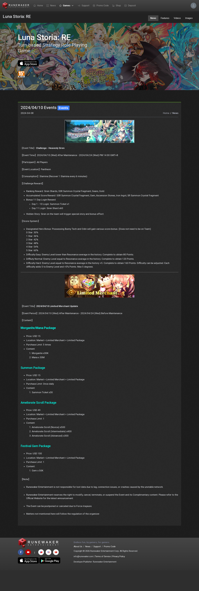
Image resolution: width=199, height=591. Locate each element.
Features (165, 18)
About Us (78, 567)
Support (83, 6)
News (50, 6)
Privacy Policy (118, 577)
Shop (116, 6)
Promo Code (100, 6)
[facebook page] (21, 573)
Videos (177, 18)
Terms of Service (103, 577)
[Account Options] (193, 5)
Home (37, 6)
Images (189, 18)
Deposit (129, 6)
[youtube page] (28, 573)
